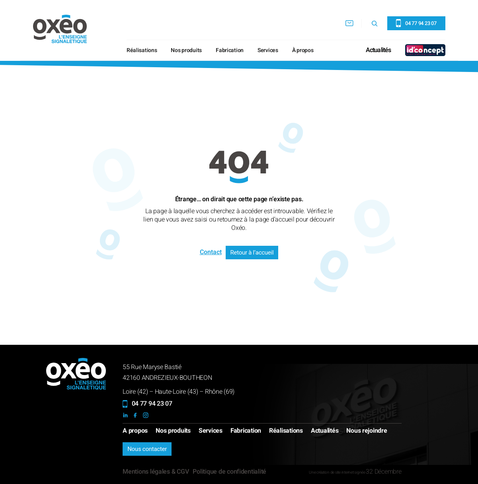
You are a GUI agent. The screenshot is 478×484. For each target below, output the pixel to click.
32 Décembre (383, 471)
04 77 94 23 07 (152, 403)
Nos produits (186, 50)
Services (268, 50)
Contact (211, 252)
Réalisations (142, 50)
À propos (303, 50)
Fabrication (230, 50)
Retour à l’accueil (252, 252)
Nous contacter (147, 449)
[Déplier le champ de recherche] (374, 23)
